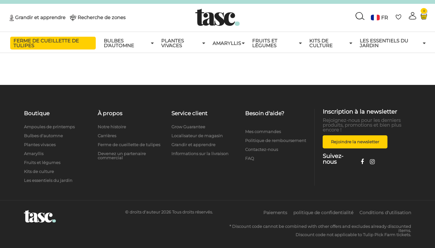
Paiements (275, 212)
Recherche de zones (101, 17)
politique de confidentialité (323, 212)
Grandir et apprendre (40, 17)
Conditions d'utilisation (385, 212)
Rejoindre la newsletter (355, 141)
